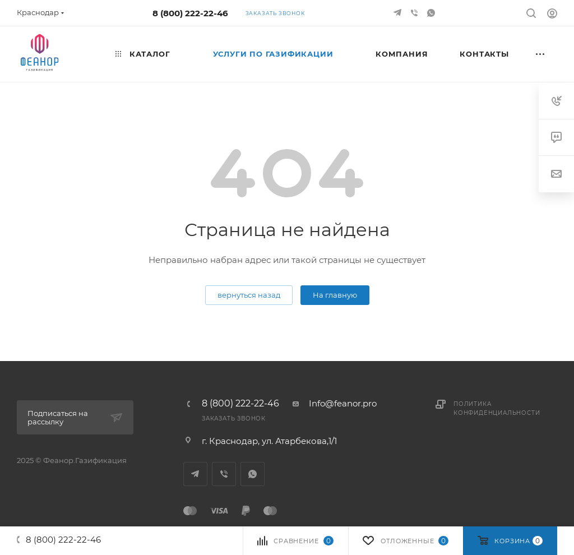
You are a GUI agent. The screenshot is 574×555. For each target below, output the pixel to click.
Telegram (195, 474)
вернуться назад (248, 294)
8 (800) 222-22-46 (190, 13)
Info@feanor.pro (343, 403)
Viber (224, 474)
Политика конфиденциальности (496, 408)
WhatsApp (252, 474)
